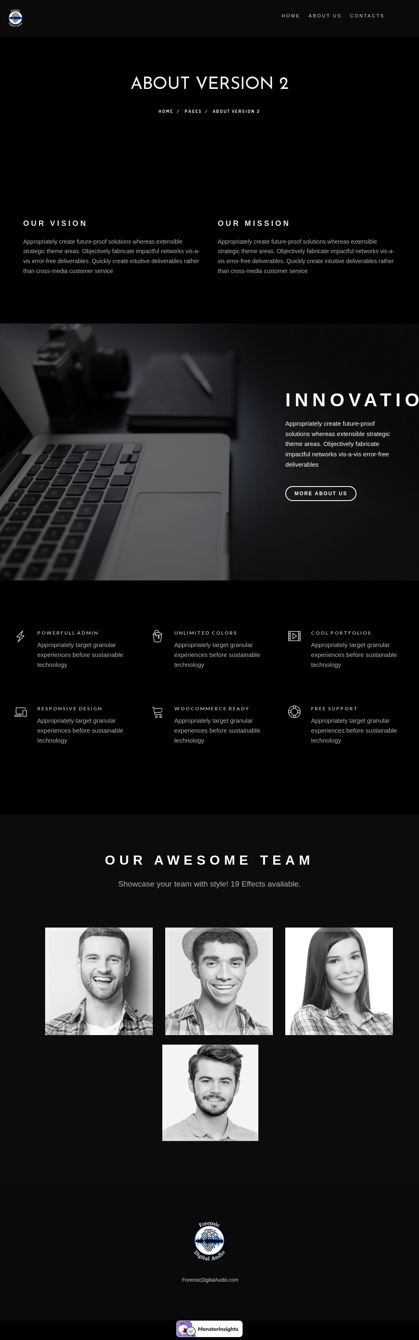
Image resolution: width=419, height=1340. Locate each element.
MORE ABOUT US (320, 493)
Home (289, 15)
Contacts (366, 15)
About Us (323, 15)
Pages (193, 111)
